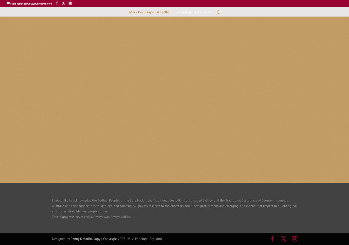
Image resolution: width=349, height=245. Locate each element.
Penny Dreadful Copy (85, 239)
